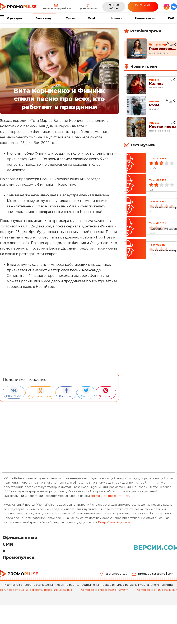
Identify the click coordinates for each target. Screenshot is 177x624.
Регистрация (143, 4)
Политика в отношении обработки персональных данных (36, 589)
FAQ (171, 18)
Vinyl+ (92, 18)
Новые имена (145, 18)
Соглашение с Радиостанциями (157, 589)
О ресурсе (15, 18)
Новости (116, 18)
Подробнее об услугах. (114, 522)
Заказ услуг (44, 18)
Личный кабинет (114, 6)
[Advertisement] (59, 434)
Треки (70, 18)
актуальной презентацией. (110, 495)
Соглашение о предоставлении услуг (104, 589)
